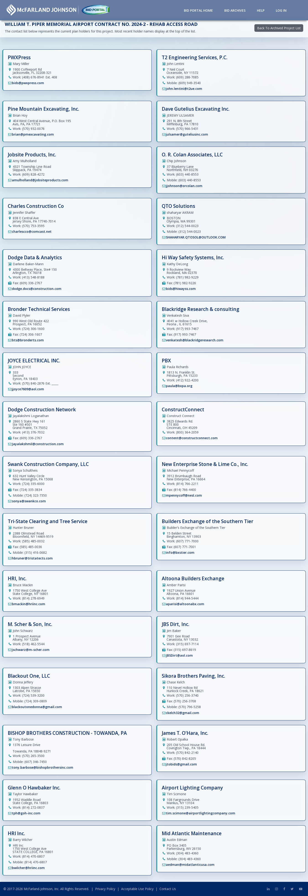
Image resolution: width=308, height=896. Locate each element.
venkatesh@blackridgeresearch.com (194, 340)
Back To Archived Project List (279, 28)
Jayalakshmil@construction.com (38, 444)
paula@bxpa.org (179, 386)
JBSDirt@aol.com (179, 655)
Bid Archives (234, 10)
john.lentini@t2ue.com (184, 88)
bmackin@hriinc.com (28, 604)
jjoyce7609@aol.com (28, 389)
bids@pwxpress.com (28, 83)
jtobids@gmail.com (181, 764)
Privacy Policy (105, 889)
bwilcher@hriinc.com (28, 868)
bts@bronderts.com (28, 340)
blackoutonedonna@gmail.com (37, 707)
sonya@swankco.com (29, 501)
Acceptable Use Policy (137, 889)
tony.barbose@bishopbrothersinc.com (42, 767)
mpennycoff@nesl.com (184, 495)
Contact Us (167, 889)
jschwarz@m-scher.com (31, 649)
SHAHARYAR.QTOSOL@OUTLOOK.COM (196, 237)
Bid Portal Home (198, 10)
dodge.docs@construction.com (36, 288)
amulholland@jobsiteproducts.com (40, 180)
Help (260, 10)
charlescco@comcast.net (32, 231)
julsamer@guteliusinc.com (187, 134)
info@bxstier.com (180, 552)
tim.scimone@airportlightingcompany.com (200, 813)
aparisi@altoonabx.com (185, 604)
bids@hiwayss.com (181, 288)
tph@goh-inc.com (26, 813)
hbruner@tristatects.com (32, 558)
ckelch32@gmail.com (182, 713)
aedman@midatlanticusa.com (190, 864)
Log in (281, 10)
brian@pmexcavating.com (33, 134)
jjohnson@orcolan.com (184, 186)
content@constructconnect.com (192, 438)
